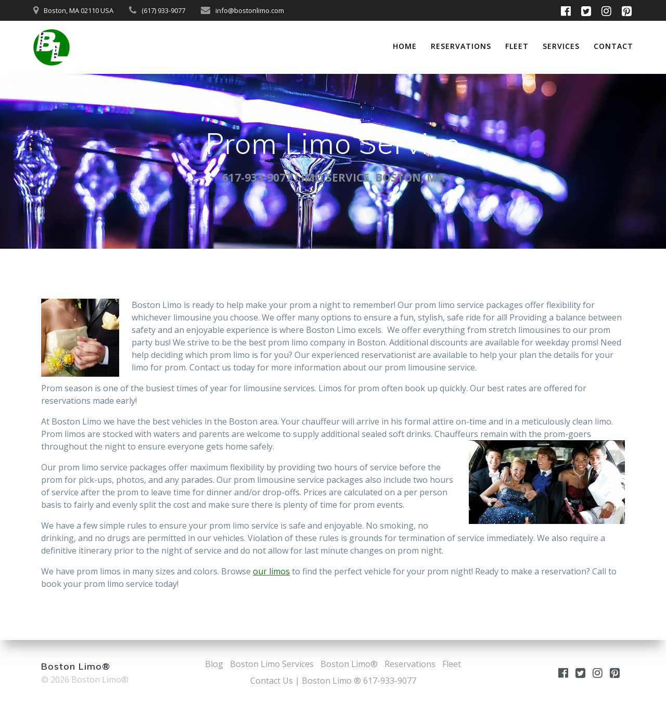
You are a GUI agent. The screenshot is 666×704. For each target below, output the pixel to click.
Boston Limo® (349, 664)
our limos (271, 571)
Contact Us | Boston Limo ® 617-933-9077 (333, 680)
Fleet (517, 46)
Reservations (461, 46)
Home (405, 46)
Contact (613, 46)
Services (561, 46)
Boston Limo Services (272, 664)
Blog (214, 664)
